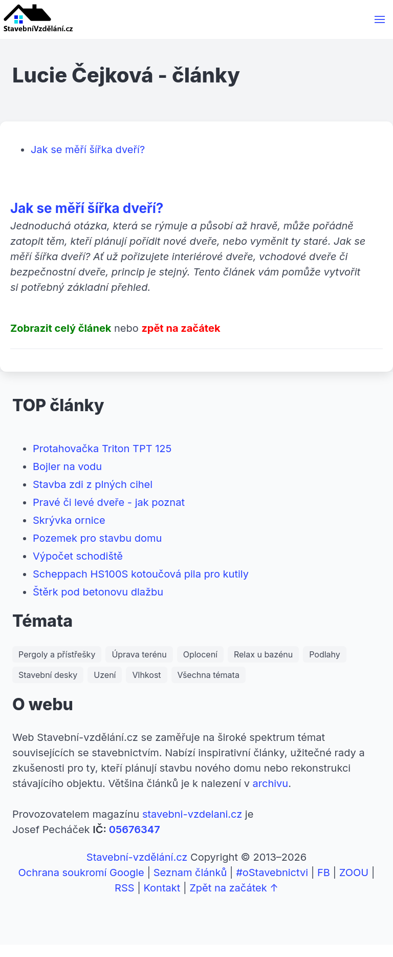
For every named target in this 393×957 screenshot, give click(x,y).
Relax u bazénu (263, 654)
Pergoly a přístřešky (56, 654)
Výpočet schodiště (78, 556)
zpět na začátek (180, 328)
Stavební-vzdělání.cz (137, 857)
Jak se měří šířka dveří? (88, 149)
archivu (271, 783)
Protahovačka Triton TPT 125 (102, 448)
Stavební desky (47, 675)
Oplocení (200, 654)
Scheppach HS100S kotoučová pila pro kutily (141, 574)
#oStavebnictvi (272, 872)
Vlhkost (146, 675)
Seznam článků (190, 872)
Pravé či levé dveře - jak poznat (109, 502)
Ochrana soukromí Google (81, 872)
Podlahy (324, 654)
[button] (379, 19)
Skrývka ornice (69, 520)
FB (323, 872)
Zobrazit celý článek (60, 328)
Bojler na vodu (67, 466)
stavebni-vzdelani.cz (192, 814)
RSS (125, 888)
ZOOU (353, 872)
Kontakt (161, 888)
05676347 (134, 829)
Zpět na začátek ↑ (233, 888)
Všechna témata (208, 675)
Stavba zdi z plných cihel (92, 484)
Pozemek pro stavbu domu (97, 538)
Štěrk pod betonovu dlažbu (98, 592)
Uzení (105, 675)
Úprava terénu (139, 654)
